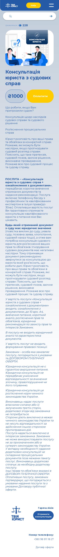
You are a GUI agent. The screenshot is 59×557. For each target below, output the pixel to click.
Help (33, 5)
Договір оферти (45, 547)
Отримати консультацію (43, 515)
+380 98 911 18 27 (44, 539)
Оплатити (40, 96)
